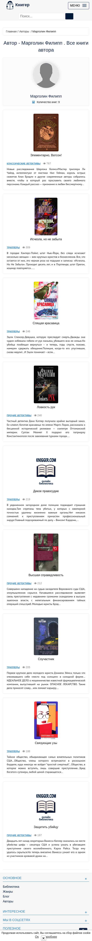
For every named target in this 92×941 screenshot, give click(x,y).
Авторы (24, 31)
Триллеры (13, 247)
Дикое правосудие (46, 491)
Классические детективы (23, 163)
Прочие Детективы (19, 415)
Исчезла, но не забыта (46, 239)
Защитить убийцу (46, 827)
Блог (6, 896)
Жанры (8, 891)
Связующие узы (46, 743)
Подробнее (49, 936)
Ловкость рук (46, 407)
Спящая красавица (46, 323)
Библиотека (11, 886)
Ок (37, 936)
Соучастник (46, 659)
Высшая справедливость (46, 575)
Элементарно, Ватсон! (46, 155)
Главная (11, 31)
